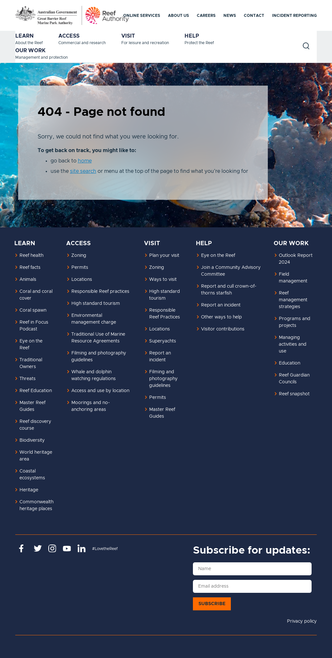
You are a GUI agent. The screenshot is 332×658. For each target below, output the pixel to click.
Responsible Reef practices (100, 291)
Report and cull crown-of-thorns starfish (228, 289)
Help (191, 36)
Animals (27, 279)
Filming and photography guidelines (98, 356)
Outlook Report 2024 (296, 259)
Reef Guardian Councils (294, 378)
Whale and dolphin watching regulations (93, 375)
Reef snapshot (294, 394)
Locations (81, 279)
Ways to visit (163, 279)
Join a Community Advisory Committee (231, 271)
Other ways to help (221, 317)
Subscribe (211, 604)
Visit (128, 36)
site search (83, 171)
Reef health (31, 255)
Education (289, 363)
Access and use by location (100, 391)
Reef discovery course (35, 425)
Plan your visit (164, 255)
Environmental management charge (93, 319)
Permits (79, 267)
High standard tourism (95, 303)
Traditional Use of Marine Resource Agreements (98, 337)
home (85, 160)
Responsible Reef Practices (164, 313)
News (229, 16)
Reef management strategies (293, 300)
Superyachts (162, 341)
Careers (206, 16)
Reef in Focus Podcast (33, 325)
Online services (141, 16)
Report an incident (160, 356)
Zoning (78, 255)
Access (68, 36)
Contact (254, 16)
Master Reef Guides (32, 406)
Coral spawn (32, 310)
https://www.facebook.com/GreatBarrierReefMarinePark (23, 548)
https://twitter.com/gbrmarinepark (38, 548)
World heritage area (35, 455)
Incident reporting (294, 16)
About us (178, 16)
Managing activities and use (292, 344)
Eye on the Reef (30, 344)
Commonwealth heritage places (36, 505)
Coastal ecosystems (32, 474)
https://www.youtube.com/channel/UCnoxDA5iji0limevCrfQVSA (67, 548)
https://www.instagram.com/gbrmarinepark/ (52, 548)
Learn (24, 36)
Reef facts (30, 267)
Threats (27, 379)
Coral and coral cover (36, 295)
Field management (293, 277)
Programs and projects (294, 322)
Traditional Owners (30, 363)
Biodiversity (32, 440)
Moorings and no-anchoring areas (90, 406)
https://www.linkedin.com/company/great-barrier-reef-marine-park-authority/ (81, 548)
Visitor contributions (222, 329)
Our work (30, 50)
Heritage (28, 490)
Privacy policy (302, 621)
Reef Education (35, 391)
